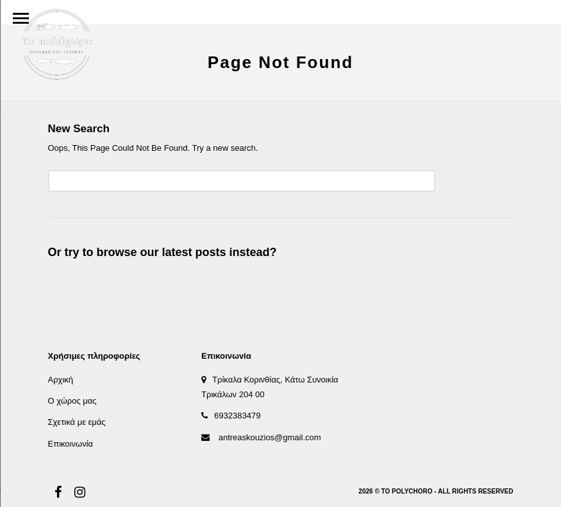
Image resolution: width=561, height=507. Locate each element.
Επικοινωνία (71, 444)
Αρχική (61, 379)
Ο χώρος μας (72, 401)
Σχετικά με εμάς (77, 422)
